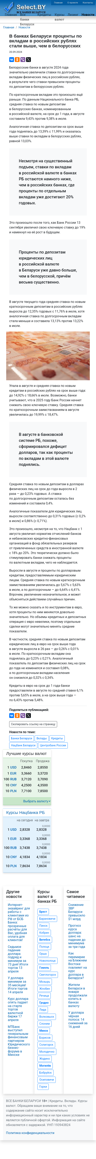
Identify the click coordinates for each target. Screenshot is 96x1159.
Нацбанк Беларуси (23, 745)
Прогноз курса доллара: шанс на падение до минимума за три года (77, 936)
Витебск (44, 939)
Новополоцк (47, 960)
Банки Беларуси (21, 738)
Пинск (43, 925)
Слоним (44, 1023)
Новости (88, 15)
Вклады (41, 738)
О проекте (72, 2)
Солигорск (46, 1044)
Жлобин (44, 988)
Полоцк (44, 946)
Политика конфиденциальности (30, 1133)
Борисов (45, 1037)
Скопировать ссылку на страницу (33, 724)
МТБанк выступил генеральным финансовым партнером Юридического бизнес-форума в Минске (19, 1041)
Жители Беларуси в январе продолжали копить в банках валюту (77, 995)
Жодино (44, 1058)
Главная (58, 2)
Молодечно (46, 1051)
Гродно (44, 1002)
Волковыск (46, 1016)
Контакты (88, 2)
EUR (13, 773)
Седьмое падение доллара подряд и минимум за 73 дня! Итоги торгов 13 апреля (18, 959)
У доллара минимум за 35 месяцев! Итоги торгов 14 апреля (17, 985)
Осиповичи (46, 1079)
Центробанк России (53, 745)
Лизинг (73, 15)
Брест (43, 911)
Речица (44, 995)
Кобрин (44, 932)
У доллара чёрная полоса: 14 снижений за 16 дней (78, 1019)
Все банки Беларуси (27, 19)
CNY (13, 785)
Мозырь (44, 981)
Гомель (44, 967)
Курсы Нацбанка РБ (25, 812)
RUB (13, 779)
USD (13, 767)
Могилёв (45, 1065)
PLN (13, 791)
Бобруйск (45, 1072)
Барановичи (47, 918)
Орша (42, 953)
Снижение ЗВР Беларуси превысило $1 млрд (76, 912)
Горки (43, 1086)
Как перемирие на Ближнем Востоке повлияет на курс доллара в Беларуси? (77, 965)
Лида (42, 1009)
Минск (43, 1030)
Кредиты (44, 15)
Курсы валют (60, 17)
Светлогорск (47, 974)
